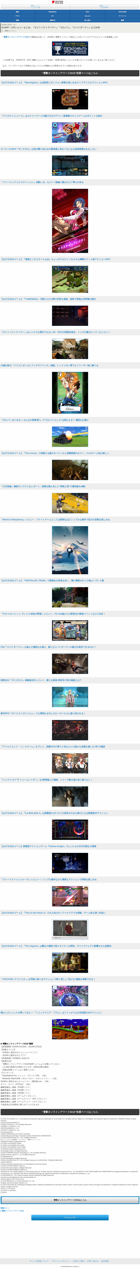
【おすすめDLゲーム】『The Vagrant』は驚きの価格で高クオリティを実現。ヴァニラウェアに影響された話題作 (56, 946)
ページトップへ (70, 1218)
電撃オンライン (10, 31)
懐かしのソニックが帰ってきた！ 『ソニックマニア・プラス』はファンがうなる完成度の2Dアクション (51, 1012)
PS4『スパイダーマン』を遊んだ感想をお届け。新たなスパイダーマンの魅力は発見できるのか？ (48, 647)
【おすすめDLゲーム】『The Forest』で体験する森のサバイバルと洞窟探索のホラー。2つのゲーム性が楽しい (55, 453)
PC (53, 16)
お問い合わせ (93, 1261)
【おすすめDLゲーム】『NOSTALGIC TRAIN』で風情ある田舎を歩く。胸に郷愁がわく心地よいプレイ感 (52, 580)
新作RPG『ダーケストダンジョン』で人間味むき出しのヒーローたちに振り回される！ (43, 713)
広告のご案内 (79, 1261)
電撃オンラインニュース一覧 (36, 6)
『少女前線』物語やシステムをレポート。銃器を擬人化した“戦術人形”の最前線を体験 (43, 486)
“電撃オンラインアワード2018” (16, 37)
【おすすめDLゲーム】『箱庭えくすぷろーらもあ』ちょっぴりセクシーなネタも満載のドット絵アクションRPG (55, 259)
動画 (122, 20)
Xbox (87, 12)
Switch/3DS (122, 12)
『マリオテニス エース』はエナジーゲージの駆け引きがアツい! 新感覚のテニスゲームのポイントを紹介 (51, 116)
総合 (17, 12)
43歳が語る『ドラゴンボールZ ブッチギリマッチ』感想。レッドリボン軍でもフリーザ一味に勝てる (49, 365)
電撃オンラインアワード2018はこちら (70, 1200)
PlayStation (52, 12)
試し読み (87, 20)
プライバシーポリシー (60, 1261)
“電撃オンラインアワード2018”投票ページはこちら (70, 73)
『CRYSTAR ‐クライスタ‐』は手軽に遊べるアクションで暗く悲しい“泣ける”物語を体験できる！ (48, 979)
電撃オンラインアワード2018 (13, 1211)
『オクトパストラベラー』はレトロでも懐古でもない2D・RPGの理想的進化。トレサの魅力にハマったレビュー (55, 332)
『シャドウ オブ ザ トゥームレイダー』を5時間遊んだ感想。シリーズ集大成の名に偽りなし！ (47, 780)
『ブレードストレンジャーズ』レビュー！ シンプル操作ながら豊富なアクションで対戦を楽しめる (49, 879)
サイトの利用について (39, 1261)
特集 (17, 20)
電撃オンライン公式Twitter (104, 6)
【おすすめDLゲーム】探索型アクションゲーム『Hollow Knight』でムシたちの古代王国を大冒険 (48, 846)
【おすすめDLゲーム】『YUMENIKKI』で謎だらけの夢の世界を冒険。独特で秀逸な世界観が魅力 (48, 299)
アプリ (17, 16)
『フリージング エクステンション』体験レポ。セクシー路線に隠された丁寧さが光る (42, 182)
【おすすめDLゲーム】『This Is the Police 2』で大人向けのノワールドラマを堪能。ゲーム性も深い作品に (53, 913)
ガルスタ (87, 16)
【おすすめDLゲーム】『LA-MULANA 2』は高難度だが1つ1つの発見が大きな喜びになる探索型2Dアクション (54, 813)
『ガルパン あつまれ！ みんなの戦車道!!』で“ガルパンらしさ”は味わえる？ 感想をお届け (45, 420)
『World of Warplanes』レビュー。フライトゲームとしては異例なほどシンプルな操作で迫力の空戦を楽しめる (55, 519)
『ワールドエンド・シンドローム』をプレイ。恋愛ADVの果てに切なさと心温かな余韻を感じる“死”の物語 (53, 746)
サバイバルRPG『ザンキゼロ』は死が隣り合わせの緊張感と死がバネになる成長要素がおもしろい (48, 149)
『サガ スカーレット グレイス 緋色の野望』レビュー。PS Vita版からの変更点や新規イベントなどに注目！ (53, 614)
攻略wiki (52, 20)
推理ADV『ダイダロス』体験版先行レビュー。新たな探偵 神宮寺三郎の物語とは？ (41, 680)
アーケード (122, 16)
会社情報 (105, 1261)
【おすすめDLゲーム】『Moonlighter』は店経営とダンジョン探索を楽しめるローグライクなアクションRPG (54, 82)
